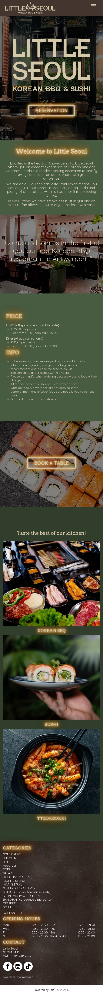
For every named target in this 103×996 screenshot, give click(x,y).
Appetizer (9, 865)
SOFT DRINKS (12, 854)
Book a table (51, 463)
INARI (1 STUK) (12, 884)
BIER (6, 862)
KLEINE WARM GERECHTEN (21, 896)
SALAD (7, 873)
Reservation (51, 110)
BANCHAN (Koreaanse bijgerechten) (28, 899)
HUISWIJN (9, 858)
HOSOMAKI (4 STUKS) (17, 877)
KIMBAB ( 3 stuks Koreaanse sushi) (27, 892)
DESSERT (9, 903)
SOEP (7, 869)
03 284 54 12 (11, 952)
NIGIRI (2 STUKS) (14, 881)
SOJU (7, 907)
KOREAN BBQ (12, 913)
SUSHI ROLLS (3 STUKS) (19, 888)
